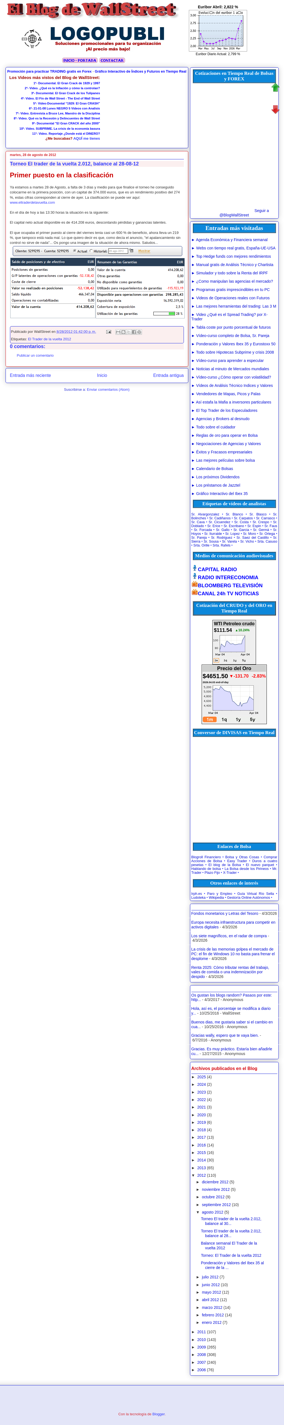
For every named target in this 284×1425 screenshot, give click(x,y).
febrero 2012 (213, 1315)
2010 (201, 1339)
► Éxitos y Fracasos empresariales (221, 452)
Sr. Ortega (267, 534)
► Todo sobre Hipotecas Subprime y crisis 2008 (232, 352)
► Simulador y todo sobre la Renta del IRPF (229, 273)
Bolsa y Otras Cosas (242, 857)
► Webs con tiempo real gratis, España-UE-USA (233, 248)
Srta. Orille (201, 545)
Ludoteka (198, 898)
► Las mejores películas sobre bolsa (223, 460)
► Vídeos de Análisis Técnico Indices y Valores (232, 385)
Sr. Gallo (222, 530)
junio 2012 (211, 1285)
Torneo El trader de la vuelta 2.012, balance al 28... (231, 1233)
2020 (201, 1115)
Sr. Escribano (234, 526)
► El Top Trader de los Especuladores (224, 410)
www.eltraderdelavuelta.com (32, 202)
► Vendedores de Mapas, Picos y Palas (226, 394)
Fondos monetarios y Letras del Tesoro (224, 913)
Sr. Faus (270, 526)
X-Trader (230, 873)
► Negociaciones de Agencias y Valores (226, 443)
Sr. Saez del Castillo (253, 538)
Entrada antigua (168, 375)
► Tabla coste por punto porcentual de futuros (231, 327)
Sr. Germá (261, 530)
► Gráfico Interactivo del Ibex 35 (219, 493)
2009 (201, 1347)
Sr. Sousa (211, 541)
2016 (201, 1145)
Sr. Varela (229, 541)
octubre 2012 (213, 1197)
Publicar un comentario (35, 355)
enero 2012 (212, 1322)
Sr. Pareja (199, 538)
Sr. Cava (198, 522)
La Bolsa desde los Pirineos (247, 869)
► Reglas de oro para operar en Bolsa (224, 435)
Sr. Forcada (203, 530)
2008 (201, 1354)
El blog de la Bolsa (224, 865)
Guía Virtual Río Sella (255, 894)
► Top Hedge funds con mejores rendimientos (231, 256)
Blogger (159, 1414)
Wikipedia (216, 898)
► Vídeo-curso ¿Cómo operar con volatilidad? (231, 377)
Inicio (102, 375)
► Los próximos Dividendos (215, 477)
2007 (201, 1362)
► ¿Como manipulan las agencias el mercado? (232, 281)
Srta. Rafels (221, 545)
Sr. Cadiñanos (219, 518)
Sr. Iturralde (213, 534)
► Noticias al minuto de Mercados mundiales (230, 369)
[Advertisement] (142, 109)
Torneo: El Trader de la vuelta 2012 (231, 1255)
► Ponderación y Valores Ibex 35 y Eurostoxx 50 (233, 344)
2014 (201, 1160)
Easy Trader (237, 861)
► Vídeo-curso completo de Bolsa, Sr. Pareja (230, 335)
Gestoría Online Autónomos (248, 898)
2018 (201, 1130)
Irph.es (196, 894)
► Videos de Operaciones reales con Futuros (230, 298)
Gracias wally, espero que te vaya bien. (225, 1035)
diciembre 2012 (215, 1182)
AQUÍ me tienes (86, 138)
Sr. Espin (254, 526)
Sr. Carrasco (265, 518)
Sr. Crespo (261, 522)
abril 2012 (210, 1300)
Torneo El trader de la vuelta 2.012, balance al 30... (231, 1221)
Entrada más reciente (30, 375)
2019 (201, 1122)
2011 (201, 1332)
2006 (201, 1370)
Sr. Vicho (247, 541)
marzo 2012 (212, 1307)
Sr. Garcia (241, 530)
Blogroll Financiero (206, 857)
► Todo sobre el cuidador (213, 427)
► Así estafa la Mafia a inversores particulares (231, 402)
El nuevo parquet (260, 865)
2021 (201, 1107)
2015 (201, 1152)
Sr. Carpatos (243, 518)
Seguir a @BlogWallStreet (244, 212)
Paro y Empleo (219, 894)
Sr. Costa (241, 522)
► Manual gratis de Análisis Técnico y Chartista (232, 264)
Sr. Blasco (258, 514)
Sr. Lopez (232, 534)
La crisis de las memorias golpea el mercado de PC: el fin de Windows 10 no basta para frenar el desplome (233, 954)
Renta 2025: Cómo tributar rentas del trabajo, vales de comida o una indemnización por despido (230, 972)
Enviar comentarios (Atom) (108, 389)
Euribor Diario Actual (211, 54)
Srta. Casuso (267, 541)
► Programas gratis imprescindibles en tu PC (230, 289)
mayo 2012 (211, 1292)
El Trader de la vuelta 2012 (49, 339)
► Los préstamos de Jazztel (215, 485)
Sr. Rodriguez (221, 538)
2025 (201, 1077)
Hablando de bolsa (206, 869)
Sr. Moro (249, 534)
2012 (201, 1175)
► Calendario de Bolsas (212, 468)
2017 (201, 1137)
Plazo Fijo (212, 873)
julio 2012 (210, 1277)
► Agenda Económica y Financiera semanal (229, 240)
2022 (201, 1099)
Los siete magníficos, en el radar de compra (229, 936)
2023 (201, 1092)
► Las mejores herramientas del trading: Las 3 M (233, 306)
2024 (201, 1084)
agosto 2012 (212, 1212)
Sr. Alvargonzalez (205, 514)
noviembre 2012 (216, 1189)
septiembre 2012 (216, 1204)
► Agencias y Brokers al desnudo (220, 419)
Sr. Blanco (234, 514)
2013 (201, 1168)
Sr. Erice (213, 526)
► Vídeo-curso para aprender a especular (227, 360)
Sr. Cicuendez (219, 522)
